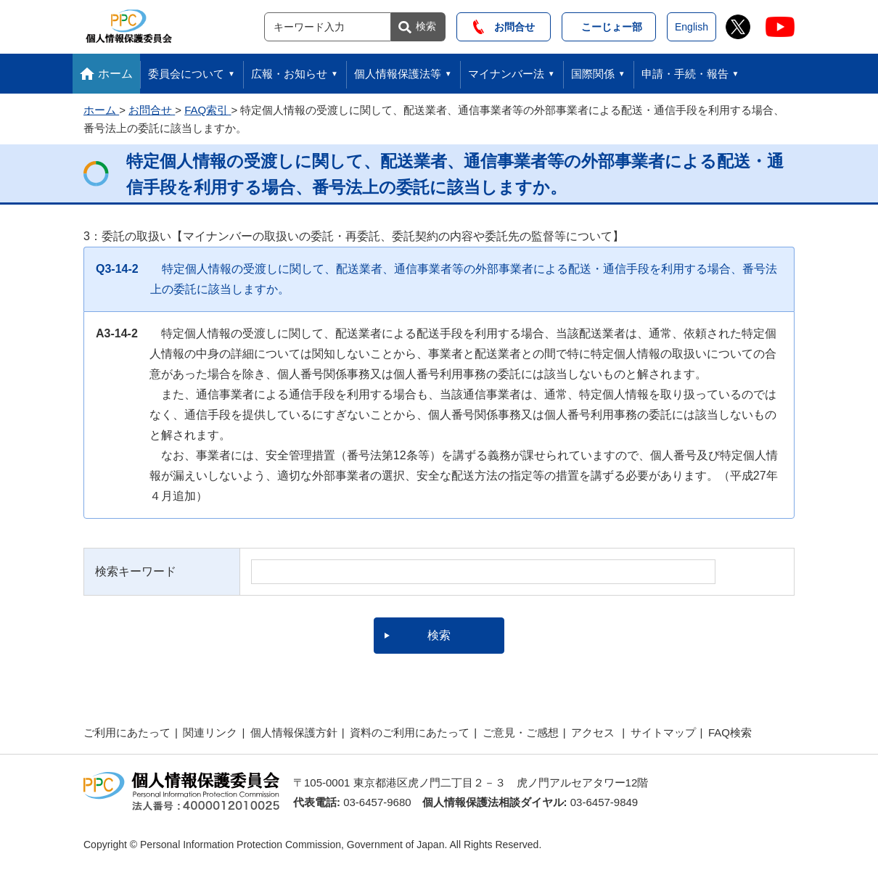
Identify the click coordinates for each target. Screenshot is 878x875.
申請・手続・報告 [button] (685, 73)
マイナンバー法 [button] (506, 73)
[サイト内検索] (327, 26)
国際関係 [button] (593, 73)
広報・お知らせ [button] (289, 73)
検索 (426, 26)
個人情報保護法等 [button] (397, 73)
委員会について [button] (186, 73)
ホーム (115, 73)
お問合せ (504, 27)
